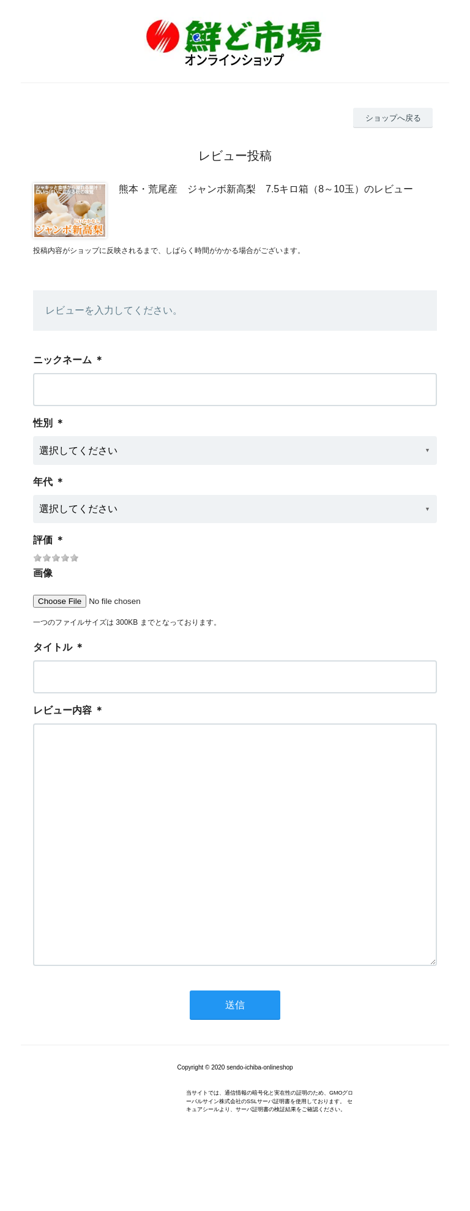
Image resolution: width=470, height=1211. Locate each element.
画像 (43, 573)
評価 (43, 540)
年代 (43, 482)
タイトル (52, 647)
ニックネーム (62, 360)
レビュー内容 (62, 710)
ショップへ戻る (393, 118)
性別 (43, 423)
